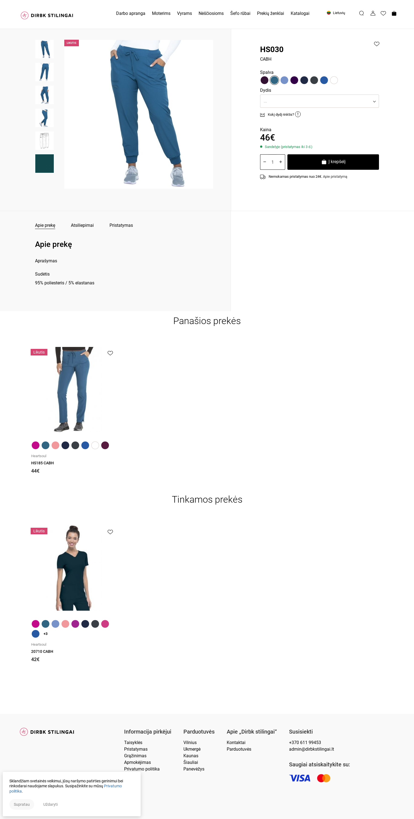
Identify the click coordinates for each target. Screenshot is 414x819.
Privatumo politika (142, 769)
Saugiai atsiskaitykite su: (319, 764)
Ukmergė (192, 749)
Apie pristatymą (335, 176)
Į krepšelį (333, 162)
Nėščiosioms (211, 13)
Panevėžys (193, 769)
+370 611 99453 (305, 742)
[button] (319, 101)
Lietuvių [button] (336, 13)
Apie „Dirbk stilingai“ (252, 732)
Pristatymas (121, 225)
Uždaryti (50, 804)
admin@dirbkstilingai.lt (311, 749)
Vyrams (184, 13)
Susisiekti (301, 732)
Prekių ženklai (270, 13)
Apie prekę (45, 225)
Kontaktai (236, 742)
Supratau (22, 804)
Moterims (161, 13)
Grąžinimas (135, 755)
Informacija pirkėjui (147, 732)
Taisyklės (133, 742)
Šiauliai (190, 762)
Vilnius (190, 742)
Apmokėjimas (137, 762)
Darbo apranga (130, 13)
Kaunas (190, 755)
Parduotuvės (199, 732)
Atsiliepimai (82, 225)
